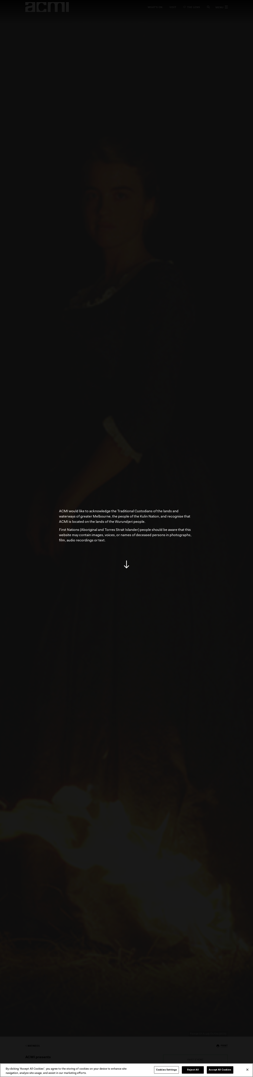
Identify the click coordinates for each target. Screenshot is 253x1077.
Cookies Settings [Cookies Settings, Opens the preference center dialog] (166, 1070)
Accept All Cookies (220, 1070)
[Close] (247, 1069)
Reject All (193, 1070)
